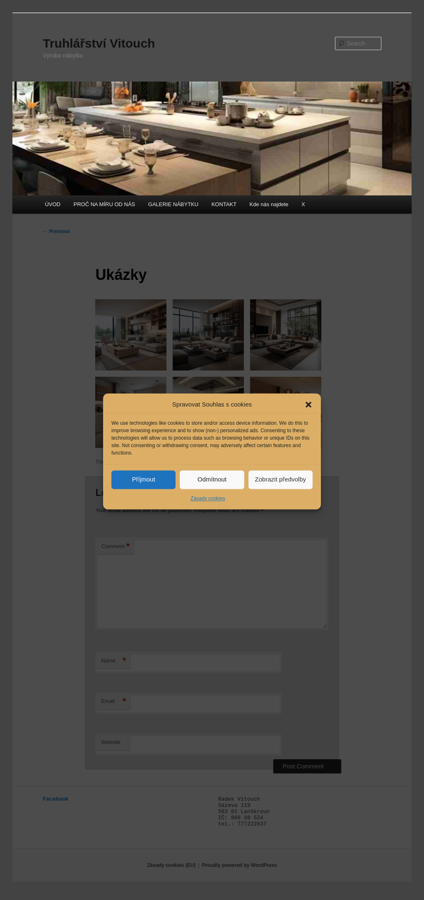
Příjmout (143, 492)
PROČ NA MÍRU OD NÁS (104, 204)
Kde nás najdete (269, 204)
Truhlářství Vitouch (99, 43)
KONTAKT (224, 204)
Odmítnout (212, 492)
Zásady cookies (207, 512)
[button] (308, 418)
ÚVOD (52, 204)
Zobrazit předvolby (280, 492)
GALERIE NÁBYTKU (173, 204)
